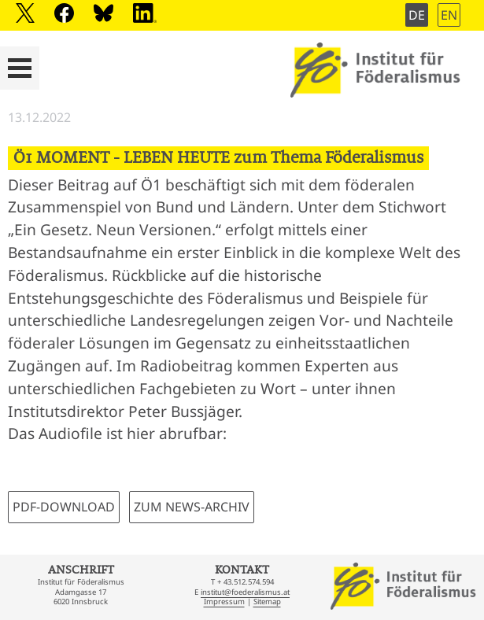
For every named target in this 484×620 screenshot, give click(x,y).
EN (449, 15)
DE (416, 15)
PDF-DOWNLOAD (64, 506)
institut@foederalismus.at (245, 592)
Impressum (224, 601)
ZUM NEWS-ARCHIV (191, 506)
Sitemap (267, 601)
